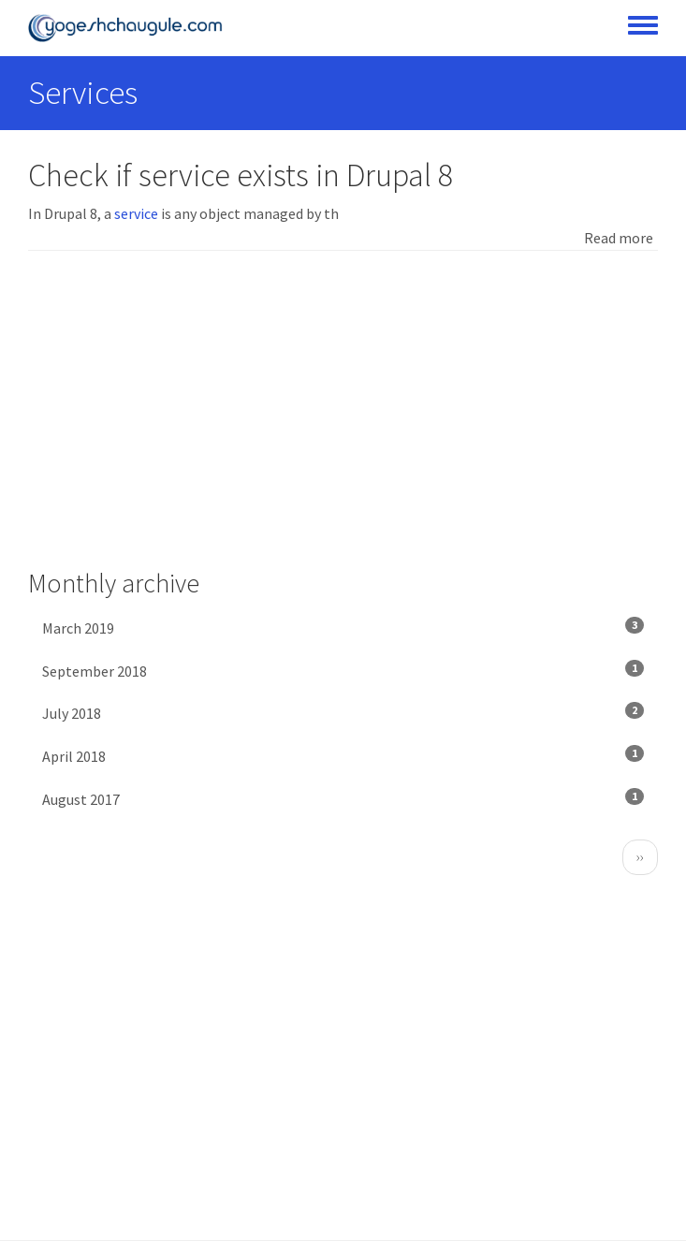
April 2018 (343, 755)
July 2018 (343, 712)
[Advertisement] (343, 410)
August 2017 (343, 798)
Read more (618, 237)
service (136, 213)
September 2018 (343, 670)
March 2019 (343, 627)
